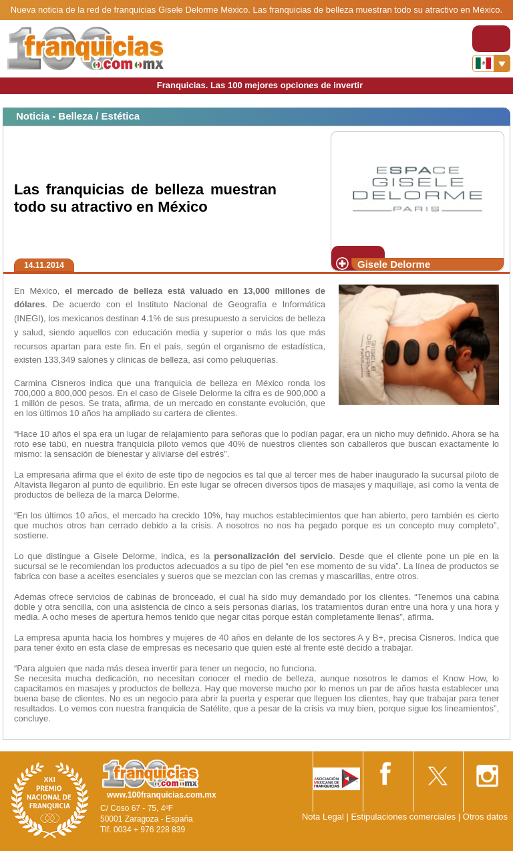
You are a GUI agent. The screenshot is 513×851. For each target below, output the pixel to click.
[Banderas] (491, 63)
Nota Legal (323, 817)
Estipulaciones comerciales (404, 817)
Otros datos (485, 817)
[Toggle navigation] (491, 38)
